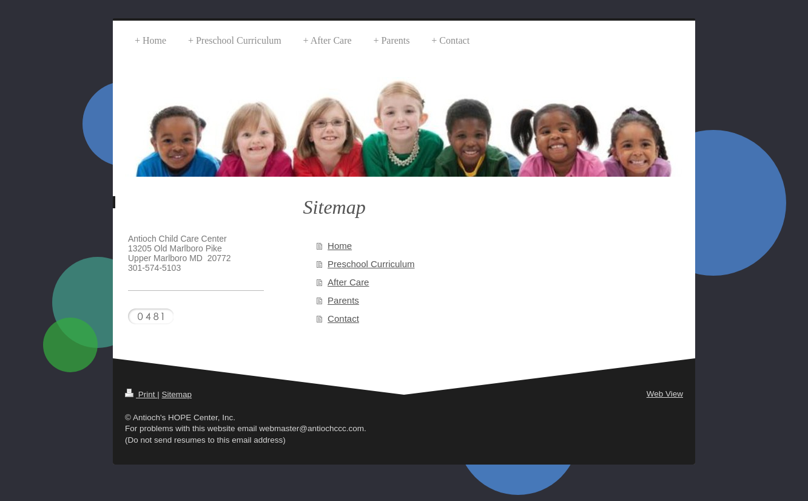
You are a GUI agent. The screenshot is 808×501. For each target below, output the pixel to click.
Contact (343, 318)
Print (141, 394)
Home (340, 245)
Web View (665, 393)
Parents (343, 300)
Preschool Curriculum (371, 264)
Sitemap (177, 394)
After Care (348, 282)
